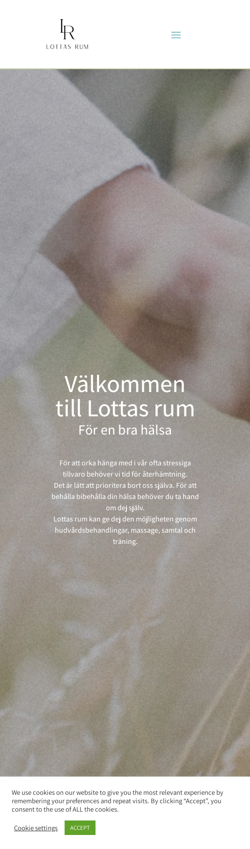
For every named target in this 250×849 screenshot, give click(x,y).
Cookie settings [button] (36, 828)
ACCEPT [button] (80, 828)
